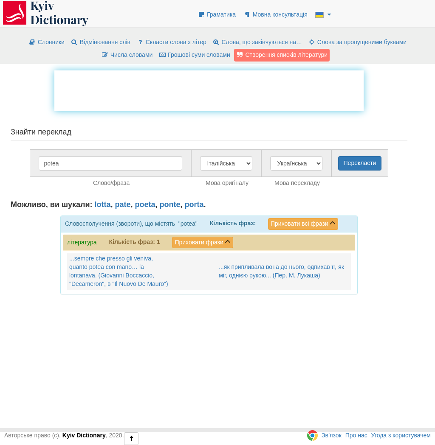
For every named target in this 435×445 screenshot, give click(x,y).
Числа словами (127, 54)
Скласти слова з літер (171, 42)
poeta (145, 204)
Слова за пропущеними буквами (357, 42)
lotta (103, 204)
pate (123, 204)
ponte (170, 204)
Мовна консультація (275, 14)
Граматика (217, 14)
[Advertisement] (209, 89)
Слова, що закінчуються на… (257, 42)
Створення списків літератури (282, 54)
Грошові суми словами (194, 54)
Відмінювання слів (100, 42)
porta (194, 204)
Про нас (356, 435)
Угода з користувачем (401, 435)
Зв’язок (332, 435)
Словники (46, 42)
